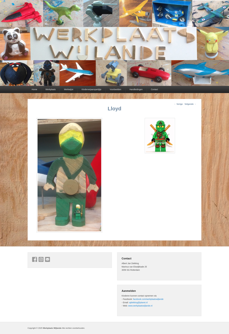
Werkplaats (50, 89)
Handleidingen (136, 89)
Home (34, 89)
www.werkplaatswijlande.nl (140, 306)
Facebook (34, 259)
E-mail (47, 259)
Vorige (178, 104)
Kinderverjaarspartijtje (91, 89)
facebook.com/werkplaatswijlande (148, 299)
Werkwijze (68, 89)
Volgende (190, 104)
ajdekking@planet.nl (138, 302)
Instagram (41, 259)
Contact (154, 89)
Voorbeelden (115, 89)
